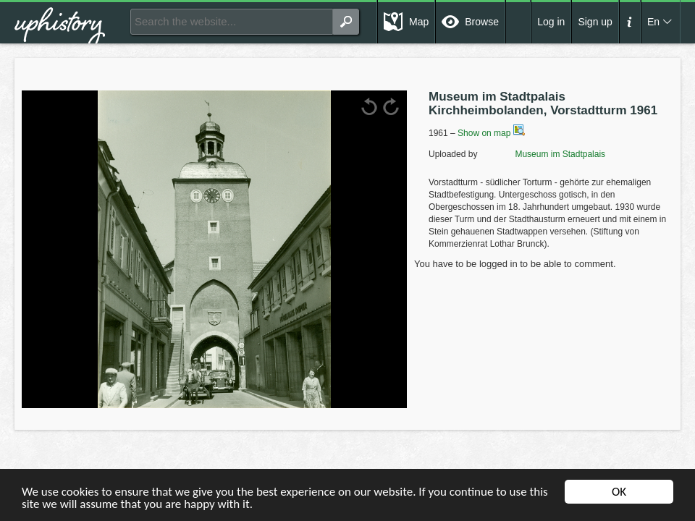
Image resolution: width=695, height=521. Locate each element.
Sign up (595, 21)
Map (419, 21)
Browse (482, 21)
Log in (551, 21)
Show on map (491, 133)
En (653, 21)
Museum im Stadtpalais (542, 154)
